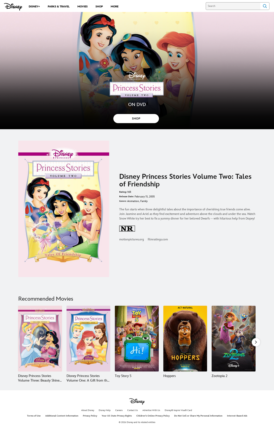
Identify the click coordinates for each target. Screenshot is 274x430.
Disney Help (105, 410)
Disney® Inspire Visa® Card (178, 410)
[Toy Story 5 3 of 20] (137, 338)
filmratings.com (158, 239)
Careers (119, 410)
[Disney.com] (13, 7)
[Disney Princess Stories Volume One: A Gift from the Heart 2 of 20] (88, 338)
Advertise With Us (151, 410)
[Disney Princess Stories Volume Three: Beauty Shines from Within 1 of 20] (40, 338)
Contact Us (132, 410)
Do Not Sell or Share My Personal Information (198, 415)
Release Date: (126, 196)
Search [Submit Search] (265, 6)
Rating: (123, 192)
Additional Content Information (61, 415)
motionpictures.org (131, 239)
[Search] (233, 6)
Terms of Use (34, 415)
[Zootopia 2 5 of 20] (234, 338)
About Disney (87, 410)
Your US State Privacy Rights (117, 415)
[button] (256, 342)
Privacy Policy (90, 415)
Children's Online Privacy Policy (153, 415)
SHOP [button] (136, 118)
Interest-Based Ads (237, 415)
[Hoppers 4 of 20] (185, 338)
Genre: (122, 201)
